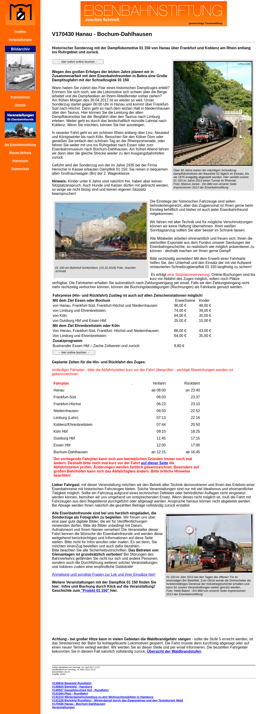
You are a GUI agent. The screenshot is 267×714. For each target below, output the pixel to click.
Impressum (20, 160)
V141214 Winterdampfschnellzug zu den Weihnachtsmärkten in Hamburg (102, 697)
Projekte (20, 31)
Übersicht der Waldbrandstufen (174, 651)
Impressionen (20, 97)
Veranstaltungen (20, 39)
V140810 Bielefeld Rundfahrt (72, 683)
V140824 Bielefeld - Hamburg (72, 686)
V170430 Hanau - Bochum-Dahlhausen (78, 704)
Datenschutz (20, 168)
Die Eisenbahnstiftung (20, 144)
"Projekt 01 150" (95, 590)
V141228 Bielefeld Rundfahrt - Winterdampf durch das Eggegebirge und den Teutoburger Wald (117, 700)
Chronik (20, 105)
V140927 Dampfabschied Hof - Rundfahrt (80, 690)
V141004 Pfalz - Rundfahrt (70, 693)
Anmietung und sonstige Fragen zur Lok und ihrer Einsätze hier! (104, 574)
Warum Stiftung (20, 152)
